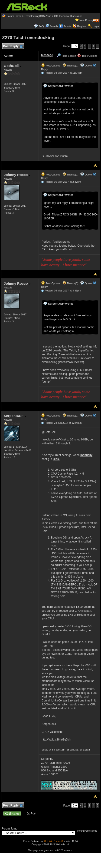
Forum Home (14, 16)
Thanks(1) (70, 415)
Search (54, 26)
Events (65, 26)
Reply (44, 69)
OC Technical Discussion (68, 16)
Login (96, 26)
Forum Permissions (88, 831)
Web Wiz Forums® (53, 841)
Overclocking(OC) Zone (37, 16)
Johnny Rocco (17, 175)
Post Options (50, 65)
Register (82, 26)
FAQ (41, 26)
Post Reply (12, 46)
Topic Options (87, 55)
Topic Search (66, 55)
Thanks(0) (70, 65)
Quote (88, 65)
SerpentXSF (15, 416)
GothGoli (12, 66)
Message (47, 55)
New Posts (85, 20)
